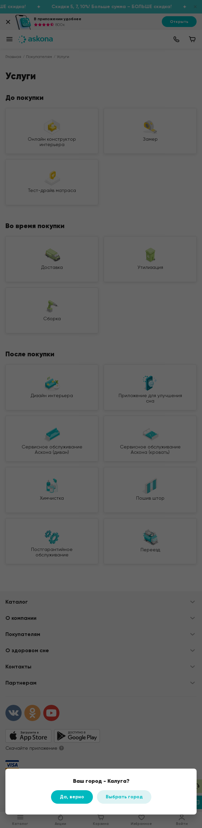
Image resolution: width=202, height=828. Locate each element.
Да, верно (72, 797)
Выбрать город (124, 797)
